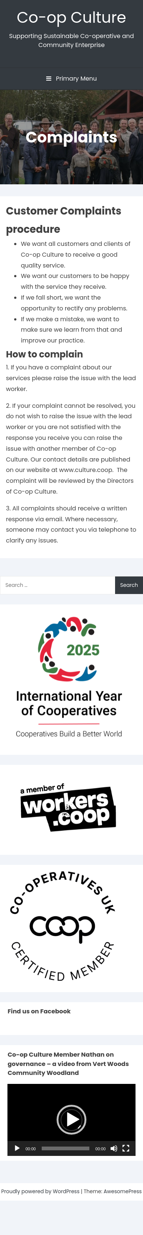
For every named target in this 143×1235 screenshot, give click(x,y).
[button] (71, 1120)
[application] (71, 1120)
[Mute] (114, 1148)
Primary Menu (71, 78)
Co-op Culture (71, 17)
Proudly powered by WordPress (41, 1191)
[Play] (17, 1148)
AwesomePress (123, 1191)
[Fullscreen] (126, 1148)
